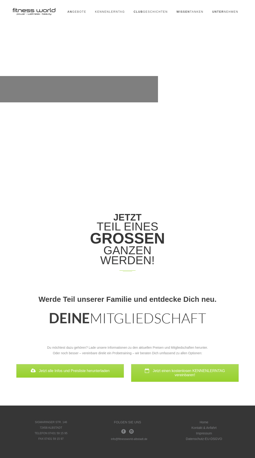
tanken (189, 11)
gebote (76, 11)
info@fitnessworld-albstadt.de (129, 439)
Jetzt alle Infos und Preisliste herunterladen (70, 371)
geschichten (151, 11)
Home (204, 422)
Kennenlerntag (110, 11)
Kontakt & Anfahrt (204, 428)
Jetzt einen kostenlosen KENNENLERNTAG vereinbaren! (185, 373)
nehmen (225, 11)
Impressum (204, 433)
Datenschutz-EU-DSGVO (204, 439)
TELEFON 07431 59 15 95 (51, 433)
